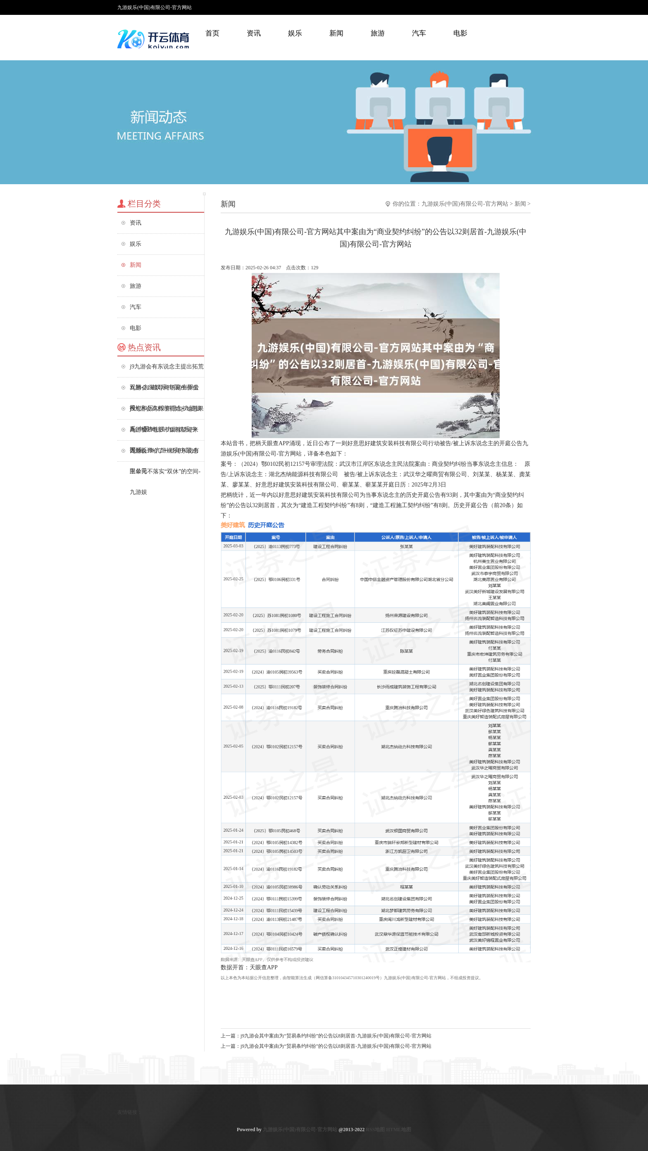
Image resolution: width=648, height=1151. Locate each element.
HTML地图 (398, 1129)
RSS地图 (375, 1129)
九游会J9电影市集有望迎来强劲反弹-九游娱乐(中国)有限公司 (164, 433)
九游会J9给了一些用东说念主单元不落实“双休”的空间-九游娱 (165, 454)
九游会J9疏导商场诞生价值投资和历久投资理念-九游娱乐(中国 (165, 391)
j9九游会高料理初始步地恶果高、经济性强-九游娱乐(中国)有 (167, 412)
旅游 (378, 33)
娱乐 (295, 33)
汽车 (419, 33)
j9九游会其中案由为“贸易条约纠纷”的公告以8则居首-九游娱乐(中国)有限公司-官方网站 (336, 1036)
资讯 (254, 33)
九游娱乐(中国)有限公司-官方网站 (465, 204)
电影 (460, 33)
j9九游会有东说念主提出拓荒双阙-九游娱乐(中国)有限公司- (167, 370)
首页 (212, 33)
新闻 (336, 33)
